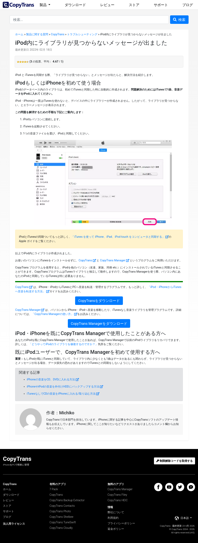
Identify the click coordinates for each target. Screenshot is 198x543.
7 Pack (54, 489)
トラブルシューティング (82, 34)
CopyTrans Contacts (62, 506)
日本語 (182, 518)
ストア (134, 5)
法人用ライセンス (14, 523)
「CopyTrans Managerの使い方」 (53, 314)
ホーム (19, 34)
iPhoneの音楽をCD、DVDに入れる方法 (51, 379)
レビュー (107, 5)
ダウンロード (75, 5)
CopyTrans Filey (117, 494)
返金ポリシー (116, 529)
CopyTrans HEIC (118, 500)
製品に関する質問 (37, 34)
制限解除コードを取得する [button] (174, 461)
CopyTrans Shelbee (61, 517)
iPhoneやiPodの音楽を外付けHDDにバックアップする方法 (63, 386)
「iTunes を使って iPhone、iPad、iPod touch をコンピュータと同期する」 (118, 236)
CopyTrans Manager (112, 260)
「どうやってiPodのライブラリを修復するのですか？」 (63, 344)
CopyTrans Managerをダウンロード (99, 323)
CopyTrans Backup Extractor (67, 500)
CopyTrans (57, 34)
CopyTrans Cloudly (61, 528)
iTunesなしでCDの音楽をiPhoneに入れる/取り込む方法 (61, 393)
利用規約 (113, 518)
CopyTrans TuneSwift (63, 522)
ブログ (187, 5)
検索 (179, 20)
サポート (161, 5)
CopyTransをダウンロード (99, 301)
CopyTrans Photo (60, 511)
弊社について (116, 512)
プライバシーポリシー (121, 523)
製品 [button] (43, 5)
